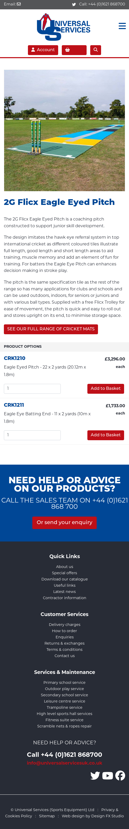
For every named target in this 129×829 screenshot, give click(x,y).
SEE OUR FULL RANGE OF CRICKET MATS (51, 329)
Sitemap (47, 816)
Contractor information (64, 598)
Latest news (64, 592)
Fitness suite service (64, 720)
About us (64, 567)
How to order (64, 631)
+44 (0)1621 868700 (106, 4)
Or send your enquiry (64, 522)
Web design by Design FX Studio (93, 816)
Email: (12, 4)
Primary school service (64, 683)
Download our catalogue (64, 579)
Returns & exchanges (64, 644)
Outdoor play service (64, 689)
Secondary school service (64, 695)
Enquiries (65, 637)
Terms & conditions (64, 650)
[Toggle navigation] (121, 26)
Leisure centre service (64, 702)
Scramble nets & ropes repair (64, 726)
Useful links (64, 586)
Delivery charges (64, 625)
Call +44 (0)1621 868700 (64, 755)
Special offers (64, 573)
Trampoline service (64, 708)
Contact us (65, 656)
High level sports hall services (64, 714)
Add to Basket (106, 389)
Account (43, 50)
